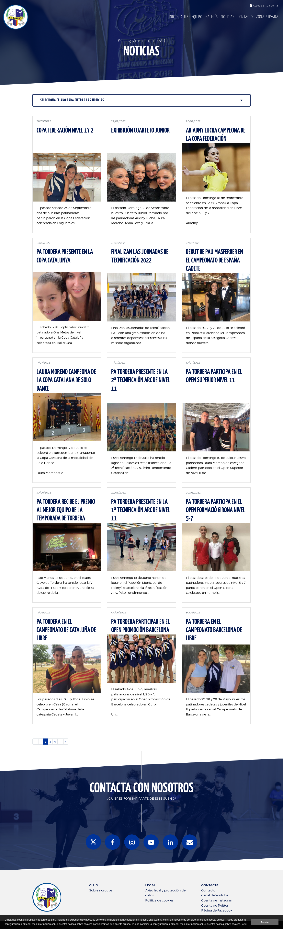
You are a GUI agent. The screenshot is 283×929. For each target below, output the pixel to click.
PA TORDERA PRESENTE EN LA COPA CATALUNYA (65, 256)
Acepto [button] (265, 922)
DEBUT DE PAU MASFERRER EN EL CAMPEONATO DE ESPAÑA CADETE (214, 260)
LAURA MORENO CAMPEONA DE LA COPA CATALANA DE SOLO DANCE (66, 380)
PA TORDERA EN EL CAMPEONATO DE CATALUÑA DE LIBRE (66, 630)
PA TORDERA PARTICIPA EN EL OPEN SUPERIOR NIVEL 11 (214, 376)
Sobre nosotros (100, 890)
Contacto (245, 17)
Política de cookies (159, 900)
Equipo (196, 17)
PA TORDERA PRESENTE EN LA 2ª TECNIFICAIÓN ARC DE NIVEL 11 (140, 380)
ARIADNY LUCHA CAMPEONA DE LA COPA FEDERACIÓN (215, 134)
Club (184, 17)
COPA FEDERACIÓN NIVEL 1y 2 (65, 130)
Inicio (173, 17)
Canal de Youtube (214, 895)
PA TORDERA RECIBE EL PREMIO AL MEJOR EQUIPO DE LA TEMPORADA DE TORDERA (66, 510)
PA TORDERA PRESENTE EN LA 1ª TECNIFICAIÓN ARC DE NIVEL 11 (140, 510)
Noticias (227, 17)
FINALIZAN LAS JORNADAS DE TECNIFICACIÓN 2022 (139, 256)
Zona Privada (267, 17)
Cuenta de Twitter (214, 905)
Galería (212, 17)
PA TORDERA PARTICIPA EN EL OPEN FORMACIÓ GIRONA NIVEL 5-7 (215, 510)
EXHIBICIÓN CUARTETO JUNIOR (140, 130)
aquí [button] (244, 924)
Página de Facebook (216, 910)
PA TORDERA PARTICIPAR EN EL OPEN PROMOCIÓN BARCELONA (140, 626)
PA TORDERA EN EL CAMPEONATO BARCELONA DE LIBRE (214, 630)
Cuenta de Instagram (217, 900)
